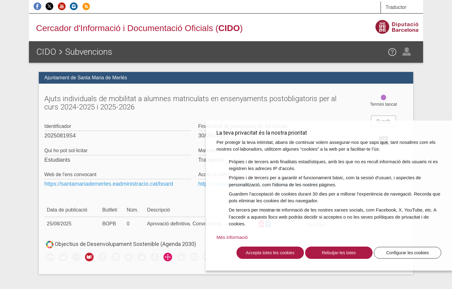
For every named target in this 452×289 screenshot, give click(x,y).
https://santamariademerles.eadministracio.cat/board (108, 184)
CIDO (46, 52)
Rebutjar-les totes (339, 252)
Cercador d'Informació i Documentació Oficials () (139, 28)
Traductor (395, 7)
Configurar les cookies (407, 252)
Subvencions (88, 52)
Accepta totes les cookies (270, 252)
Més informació (232, 237)
